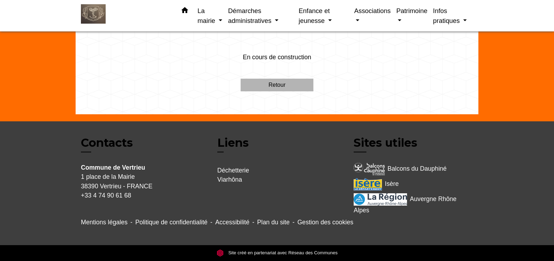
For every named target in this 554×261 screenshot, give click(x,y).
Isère (376, 184)
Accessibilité (232, 222)
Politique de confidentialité (171, 222)
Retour (277, 85)
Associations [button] (372, 10)
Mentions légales (104, 222)
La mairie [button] (207, 15)
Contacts (107, 143)
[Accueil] (125, 15)
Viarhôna (229, 179)
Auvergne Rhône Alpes (405, 203)
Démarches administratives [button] (250, 15)
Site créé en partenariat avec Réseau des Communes (277, 252)
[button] (185, 11)
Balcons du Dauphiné (400, 169)
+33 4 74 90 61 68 (106, 195)
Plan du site (273, 222)
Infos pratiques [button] (447, 15)
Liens (233, 143)
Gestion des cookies (325, 222)
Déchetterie (233, 170)
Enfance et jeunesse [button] (314, 15)
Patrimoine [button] (412, 10)
